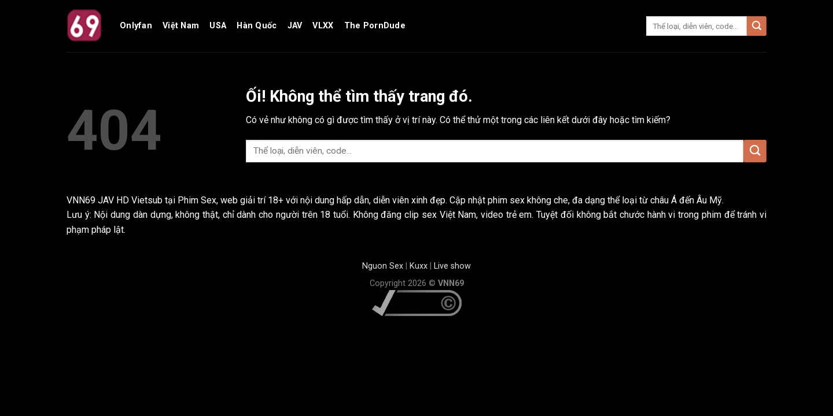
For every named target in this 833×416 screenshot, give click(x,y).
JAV (295, 26)
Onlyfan (136, 26)
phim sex (506, 200)
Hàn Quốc (257, 26)
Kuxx (418, 266)
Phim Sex (197, 200)
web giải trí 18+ (251, 200)
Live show (452, 266)
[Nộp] (756, 26)
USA (217, 26)
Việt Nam (181, 26)
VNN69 (82, 200)
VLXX (322, 26)
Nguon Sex (382, 266)
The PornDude (375, 26)
